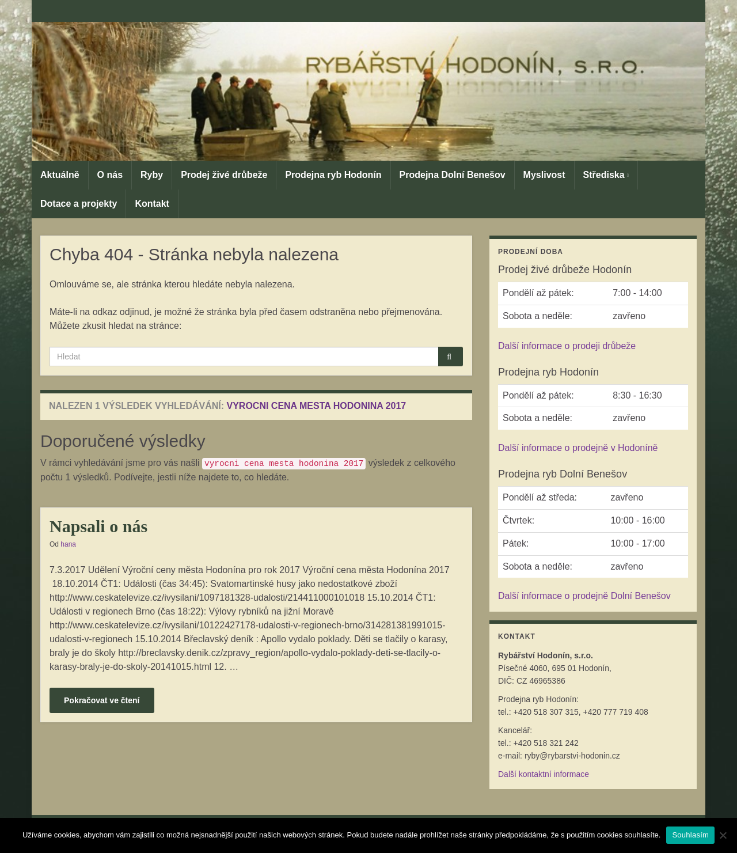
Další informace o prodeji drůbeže (567, 346)
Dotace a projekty (78, 203)
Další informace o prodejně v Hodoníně (578, 448)
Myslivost (544, 175)
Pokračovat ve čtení (102, 700)
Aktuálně (59, 175)
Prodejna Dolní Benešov (453, 175)
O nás (110, 175)
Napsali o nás (98, 526)
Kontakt (152, 203)
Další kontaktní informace (543, 774)
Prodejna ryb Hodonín (333, 175)
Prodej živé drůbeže (224, 175)
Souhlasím (690, 835)
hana (68, 544)
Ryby (151, 175)
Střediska (606, 175)
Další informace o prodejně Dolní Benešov (584, 596)
